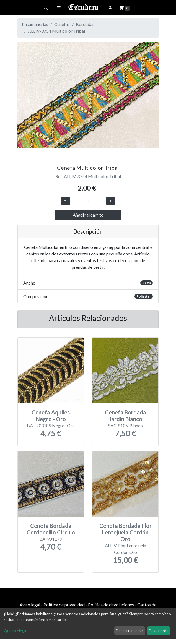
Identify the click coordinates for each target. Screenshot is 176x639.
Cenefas (62, 24)
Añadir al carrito (88, 214)
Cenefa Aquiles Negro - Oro (51, 415)
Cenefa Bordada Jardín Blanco (125, 415)
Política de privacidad (64, 604)
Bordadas (85, 24)
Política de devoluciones (111, 604)
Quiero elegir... (16, 630)
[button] (28, 101)
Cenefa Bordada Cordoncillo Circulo (51, 529)
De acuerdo (159, 630)
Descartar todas (130, 630)
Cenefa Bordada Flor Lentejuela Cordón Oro (125, 532)
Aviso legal (30, 604)
